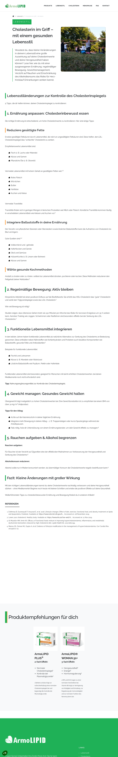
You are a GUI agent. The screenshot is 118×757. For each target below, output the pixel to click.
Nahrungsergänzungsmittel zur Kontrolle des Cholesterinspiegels (37, 384)
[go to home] (13, 16)
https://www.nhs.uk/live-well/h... (59, 517)
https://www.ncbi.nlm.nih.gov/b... (51, 514)
